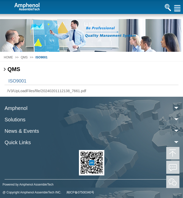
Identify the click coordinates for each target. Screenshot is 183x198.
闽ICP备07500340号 (80, 192)
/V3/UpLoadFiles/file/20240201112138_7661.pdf (46, 91)
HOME (8, 57)
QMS (24, 57)
